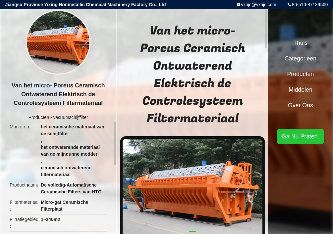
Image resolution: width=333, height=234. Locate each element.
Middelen (300, 89)
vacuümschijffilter (70, 117)
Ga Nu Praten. (300, 136)
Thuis (300, 43)
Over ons (300, 105)
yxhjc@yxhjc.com (258, 4)
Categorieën (300, 58)
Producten (38, 117)
